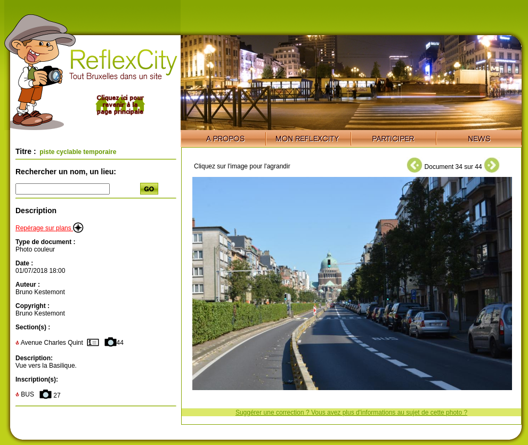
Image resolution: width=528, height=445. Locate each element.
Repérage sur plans (49, 228)
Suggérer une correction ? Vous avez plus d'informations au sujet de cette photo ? (351, 412)
